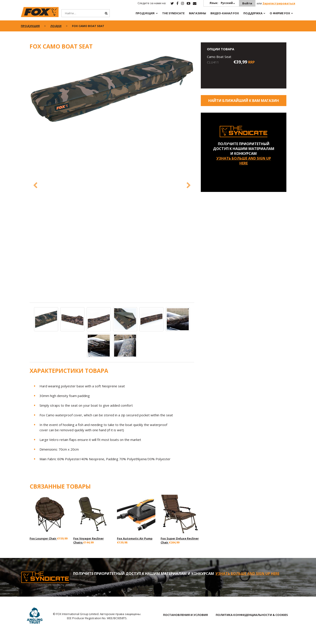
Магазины (197, 13)
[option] (112, 89)
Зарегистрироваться (278, 3)
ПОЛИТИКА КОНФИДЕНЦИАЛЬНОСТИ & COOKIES (252, 615)
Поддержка (252, 13)
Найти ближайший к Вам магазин (243, 100)
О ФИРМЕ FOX (280, 13)
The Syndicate (173, 13)
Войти (247, 3)
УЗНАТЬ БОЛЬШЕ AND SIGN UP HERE (243, 161)
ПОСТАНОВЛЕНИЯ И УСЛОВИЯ (185, 615)
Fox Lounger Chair (43, 538)
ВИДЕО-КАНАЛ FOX (224, 13)
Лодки (55, 26)
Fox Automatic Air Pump (135, 538)
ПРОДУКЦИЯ (145, 13)
